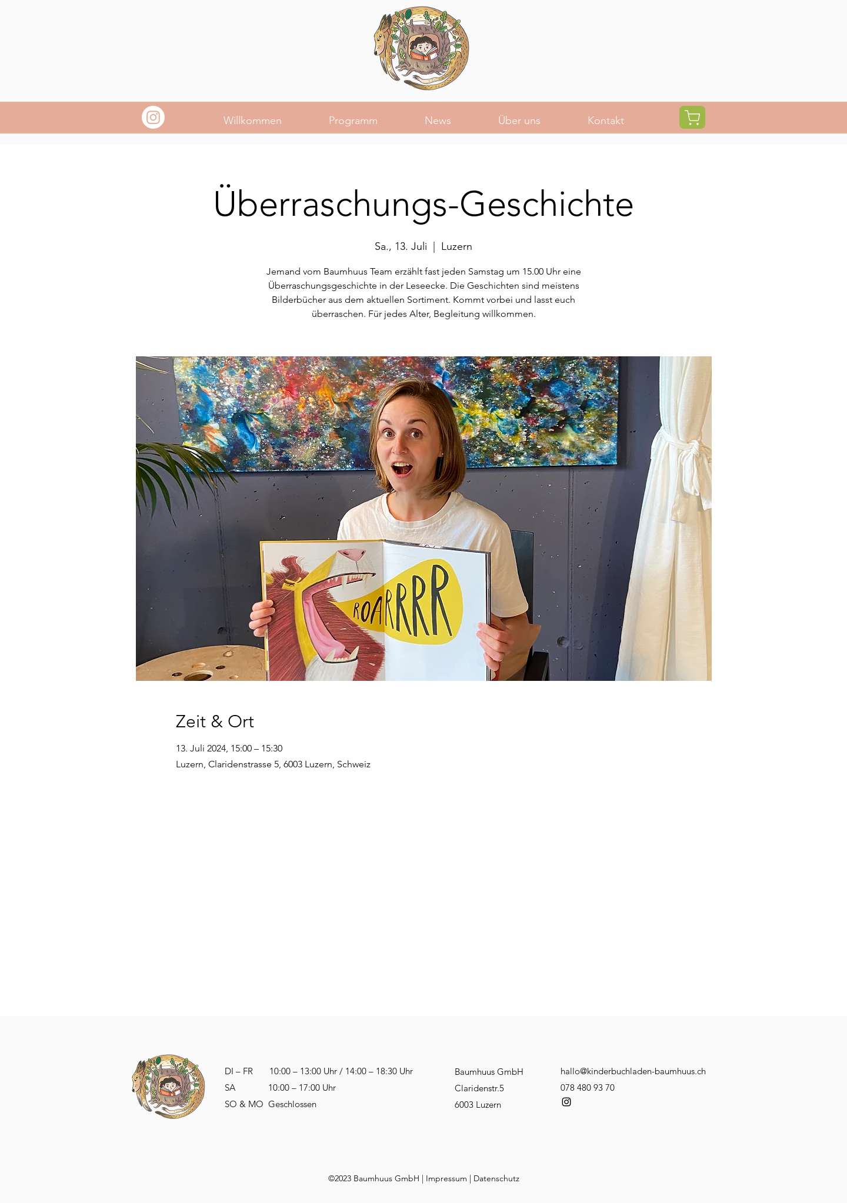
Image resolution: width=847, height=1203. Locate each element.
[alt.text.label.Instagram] (566, 1102)
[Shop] (692, 117)
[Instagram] (153, 117)
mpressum (447, 1178)
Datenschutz (496, 1178)
